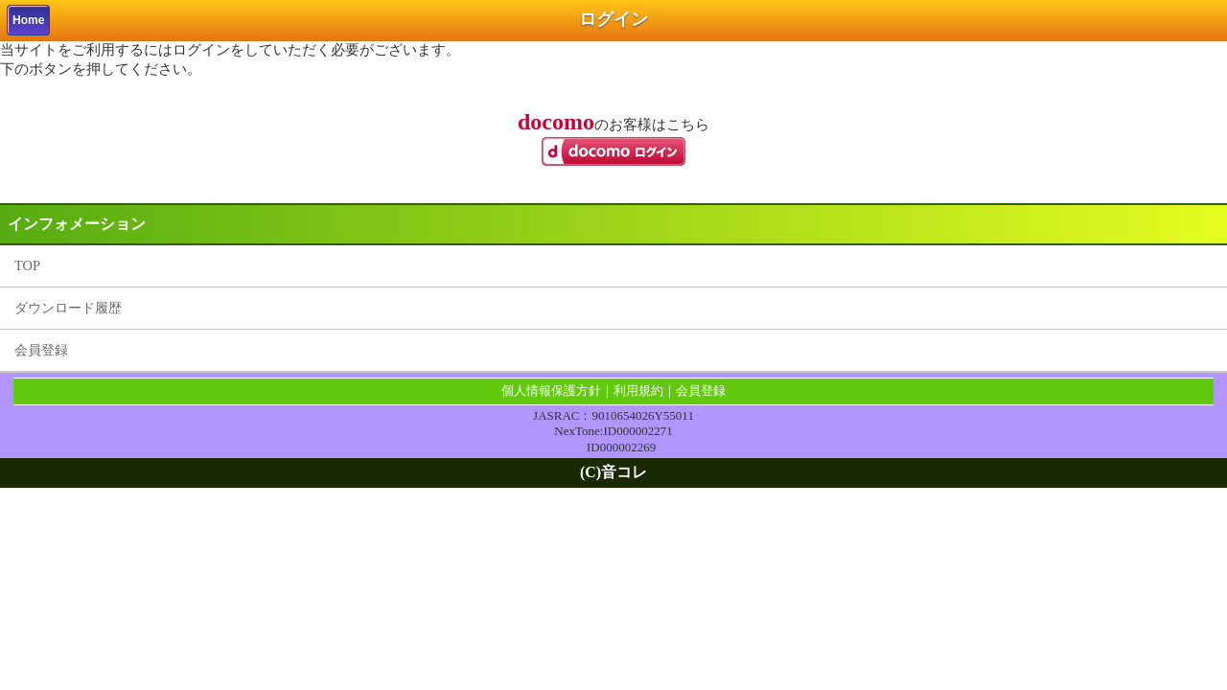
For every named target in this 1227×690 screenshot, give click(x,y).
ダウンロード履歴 (68, 307)
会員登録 (41, 349)
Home (28, 20)
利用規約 (638, 390)
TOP (27, 265)
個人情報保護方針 (551, 390)
